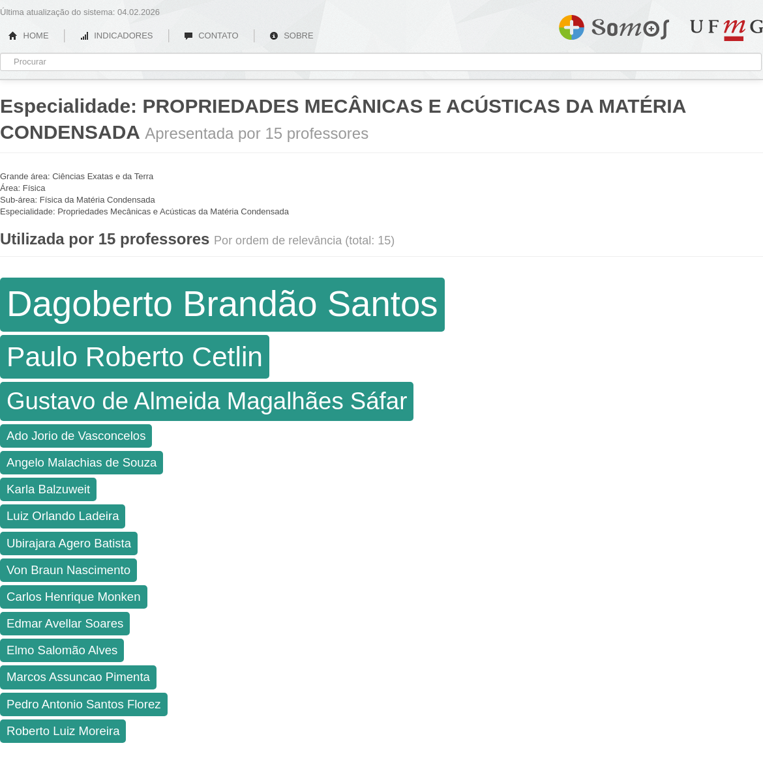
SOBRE (291, 35)
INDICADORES (116, 35)
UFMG (726, 30)
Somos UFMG (614, 25)
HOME (28, 35)
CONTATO (211, 35)
